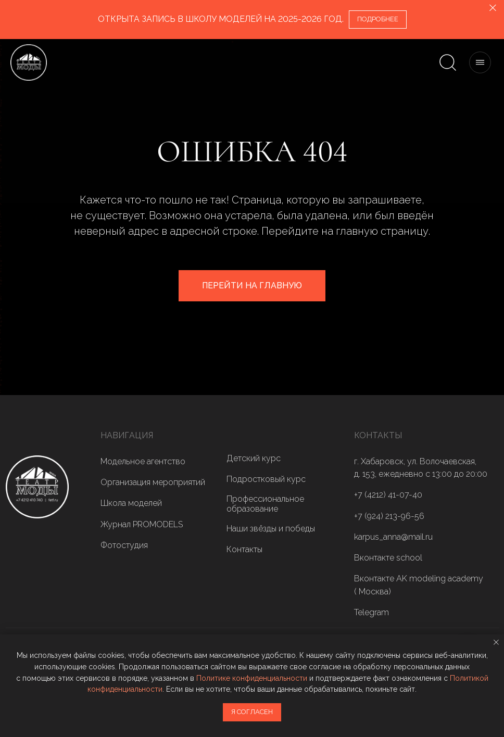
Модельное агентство (142, 461)
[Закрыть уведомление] (496, 642)
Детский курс (253, 458)
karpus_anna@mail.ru (393, 537)
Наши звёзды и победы (270, 528)
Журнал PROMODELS (141, 524)
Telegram (371, 612)
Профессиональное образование (265, 504)
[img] (37, 486)
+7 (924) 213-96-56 (389, 516)
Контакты (244, 549)
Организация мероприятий (152, 482)
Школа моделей (131, 503)
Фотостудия (124, 545)
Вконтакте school (388, 558)
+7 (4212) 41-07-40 (388, 495)
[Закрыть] (493, 8)
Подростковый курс (266, 479)
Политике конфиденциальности (251, 678)
